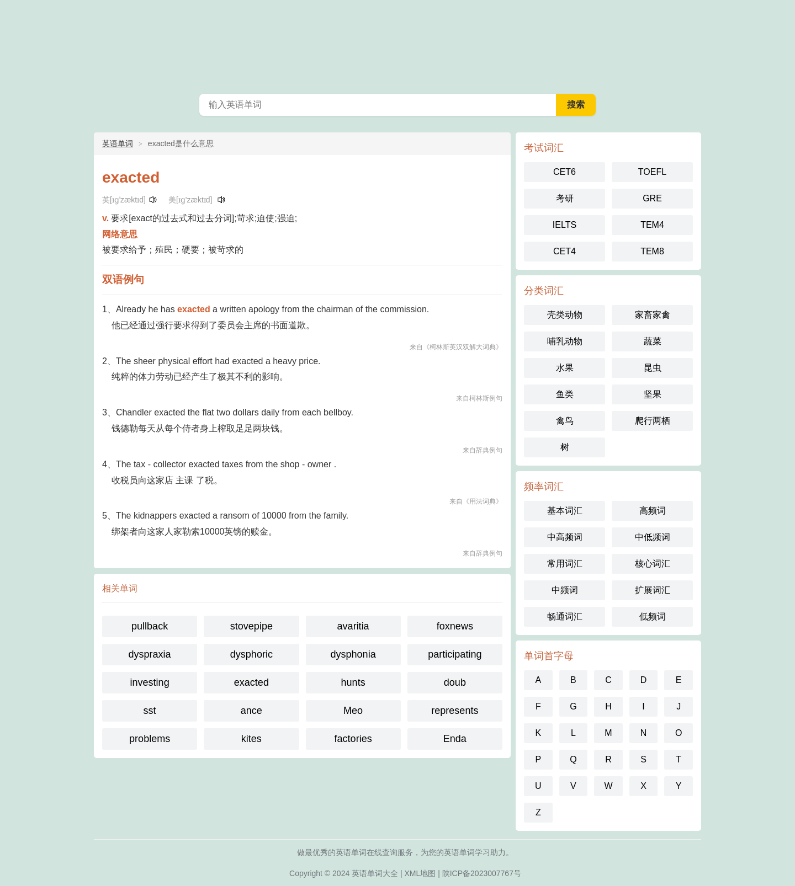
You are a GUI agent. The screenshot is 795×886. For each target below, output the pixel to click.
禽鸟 (565, 420)
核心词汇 (652, 563)
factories (353, 738)
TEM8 (652, 251)
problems (149, 738)
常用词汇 (564, 563)
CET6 (564, 172)
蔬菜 (652, 341)
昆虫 (652, 367)
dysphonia (353, 654)
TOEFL (652, 172)
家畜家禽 (652, 314)
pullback (149, 626)
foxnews (455, 626)
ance (251, 710)
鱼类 (565, 394)
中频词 (565, 590)
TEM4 (652, 224)
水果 (565, 367)
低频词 (652, 616)
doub (455, 682)
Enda (455, 738)
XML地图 (420, 873)
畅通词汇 (564, 616)
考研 (565, 198)
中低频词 (652, 537)
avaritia (353, 626)
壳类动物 (564, 314)
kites (251, 738)
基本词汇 (564, 510)
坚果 (652, 394)
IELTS (564, 224)
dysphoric (251, 654)
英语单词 (397, 44)
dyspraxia (150, 654)
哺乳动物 (564, 341)
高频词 (652, 510)
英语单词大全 (375, 873)
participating (454, 654)
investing (149, 682)
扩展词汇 (652, 590)
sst (150, 710)
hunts (353, 682)
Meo (353, 710)
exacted (251, 682)
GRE (652, 198)
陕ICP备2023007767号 (481, 873)
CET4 (564, 251)
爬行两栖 (652, 420)
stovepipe (251, 626)
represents (454, 710)
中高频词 (564, 537)
